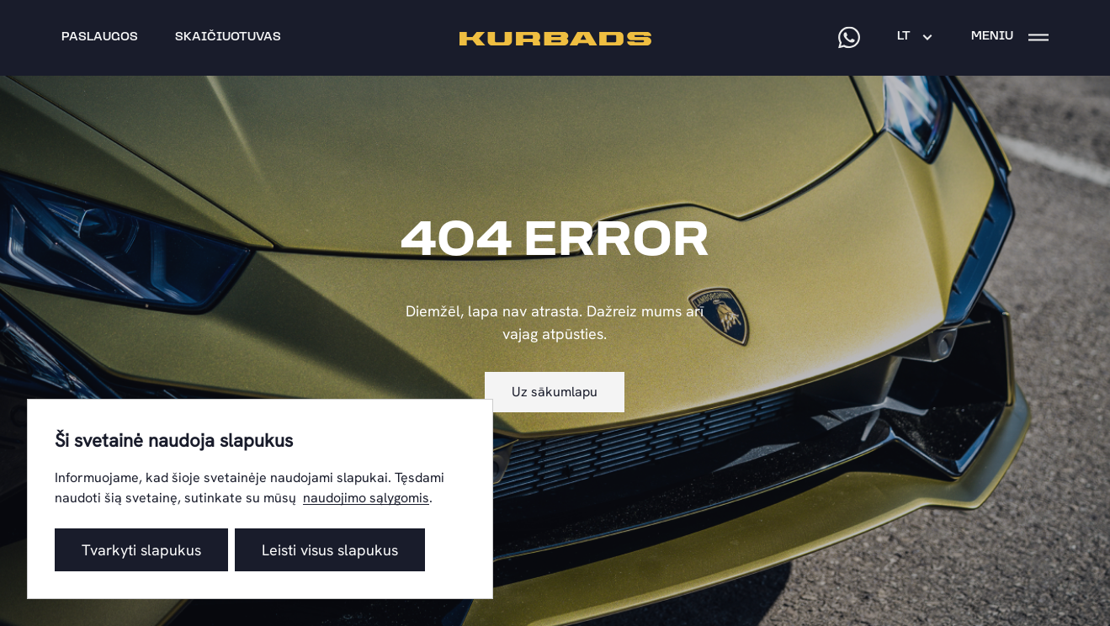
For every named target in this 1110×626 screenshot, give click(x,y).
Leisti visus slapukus (330, 550)
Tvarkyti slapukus (141, 550)
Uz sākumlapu (554, 392)
